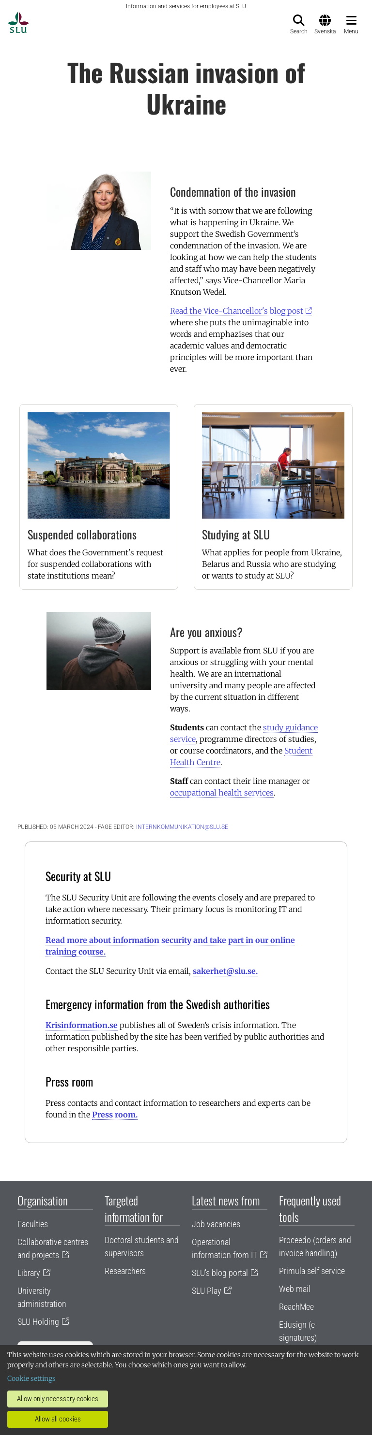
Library (28, 1273)
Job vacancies (216, 1224)
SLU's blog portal (220, 1273)
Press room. (115, 1114)
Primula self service (312, 1271)
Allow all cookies (58, 1419)
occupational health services (222, 792)
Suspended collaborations (82, 534)
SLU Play (206, 1291)
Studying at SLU (236, 534)
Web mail (294, 1289)
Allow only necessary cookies (57, 1398)
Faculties (32, 1224)
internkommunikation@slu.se (182, 827)
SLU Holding (38, 1322)
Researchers (125, 1271)
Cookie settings (31, 1378)
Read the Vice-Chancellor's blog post (236, 311)
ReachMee (296, 1307)
